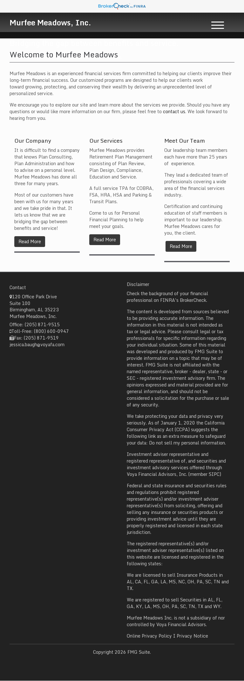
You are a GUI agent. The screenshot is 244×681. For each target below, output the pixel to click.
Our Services (106, 140)
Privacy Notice (192, 635)
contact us (174, 111)
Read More (29, 241)
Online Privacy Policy (149, 635)
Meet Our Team (184, 140)
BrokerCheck (193, 300)
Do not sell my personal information (187, 442)
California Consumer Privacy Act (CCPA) (176, 426)
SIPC (214, 474)
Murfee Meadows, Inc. (50, 22)
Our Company (32, 140)
